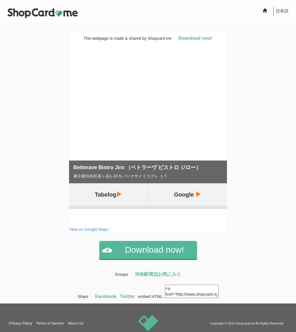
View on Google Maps (88, 229)
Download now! (195, 38)
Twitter (127, 296)
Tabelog (108, 194)
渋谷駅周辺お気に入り (158, 274)
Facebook (106, 296)
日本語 (282, 10)
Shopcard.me (245, 323)
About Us (75, 323)
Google (187, 194)
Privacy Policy (20, 323)
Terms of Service (50, 323)
